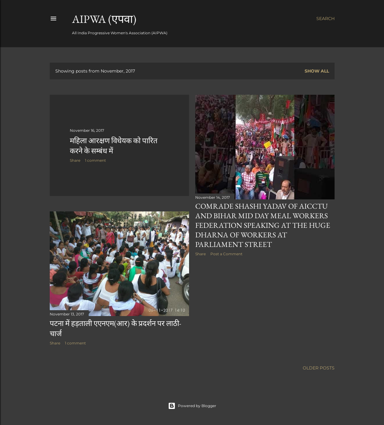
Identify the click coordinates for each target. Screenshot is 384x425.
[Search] (325, 18)
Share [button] (75, 160)
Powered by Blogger (192, 406)
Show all (317, 71)
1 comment (95, 160)
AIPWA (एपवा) (104, 19)
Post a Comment (226, 254)
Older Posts (319, 368)
